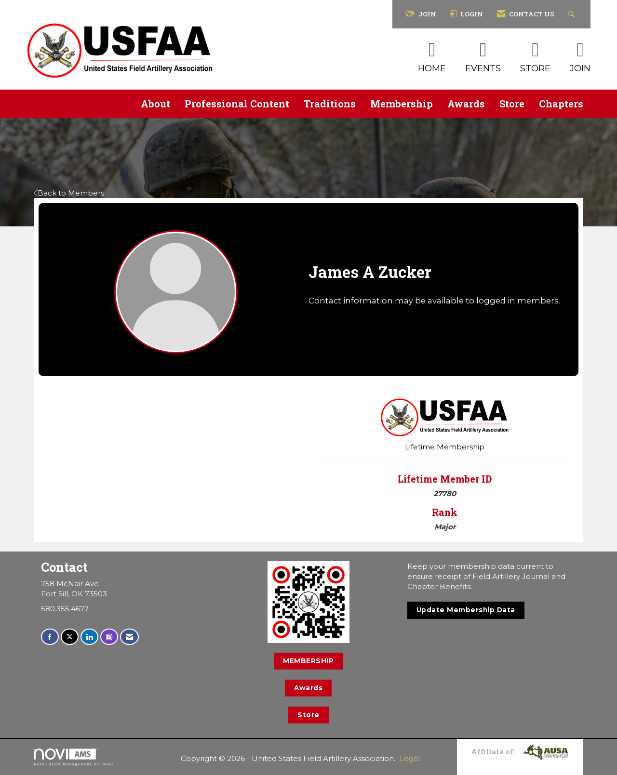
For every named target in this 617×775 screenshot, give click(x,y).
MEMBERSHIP (308, 661)
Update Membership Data (465, 610)
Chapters (561, 103)
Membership (401, 103)
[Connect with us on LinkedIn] (89, 637)
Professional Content (237, 103)
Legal (410, 758)
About (155, 103)
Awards (466, 103)
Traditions (330, 103)
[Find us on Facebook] (50, 637)
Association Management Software (74, 757)
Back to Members (69, 192)
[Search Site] (573, 14)
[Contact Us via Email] (129, 637)
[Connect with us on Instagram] (109, 637)
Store (511, 103)
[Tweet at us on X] (70, 637)
